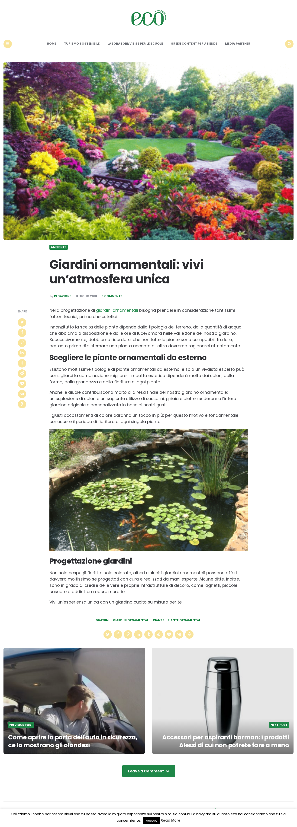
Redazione (62, 296)
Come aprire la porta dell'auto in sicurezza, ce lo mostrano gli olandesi (72, 741)
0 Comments (112, 296)
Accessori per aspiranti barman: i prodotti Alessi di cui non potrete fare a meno (225, 741)
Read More (170, 820)
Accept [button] (151, 820)
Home (51, 43)
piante (158, 620)
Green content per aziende (194, 43)
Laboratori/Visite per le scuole (135, 43)
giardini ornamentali (117, 310)
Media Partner (237, 43)
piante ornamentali (184, 620)
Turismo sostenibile (82, 43)
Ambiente (58, 247)
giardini (102, 620)
